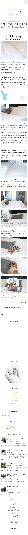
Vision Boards (14, 522)
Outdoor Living (14, 515)
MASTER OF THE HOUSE (7, 297)
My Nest (14, 513)
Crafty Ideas (14, 503)
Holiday (14, 509)
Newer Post (9, 307)
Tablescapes (14, 518)
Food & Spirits (14, 507)
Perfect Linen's (12, 124)
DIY (14, 504)
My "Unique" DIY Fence (14, 463)
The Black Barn (12, 487)
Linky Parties (14, 512)
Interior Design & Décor (14, 510)
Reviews (14, 516)
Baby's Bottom (10, 132)
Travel (14, 519)
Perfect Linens (18, 77)
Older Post (18, 307)
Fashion (14, 506)
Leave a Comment (7, 302)
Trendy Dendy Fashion (14, 521)
